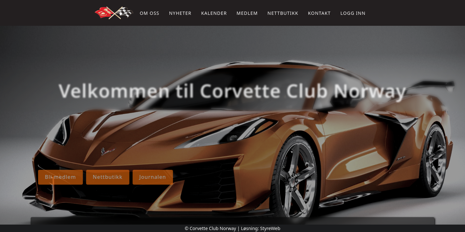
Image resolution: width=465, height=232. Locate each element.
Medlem (247, 13)
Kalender (214, 13)
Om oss (150, 13)
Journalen (31, 176)
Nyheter (180, 13)
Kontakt (319, 13)
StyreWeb (270, 228)
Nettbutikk (282, 13)
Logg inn (353, 13)
